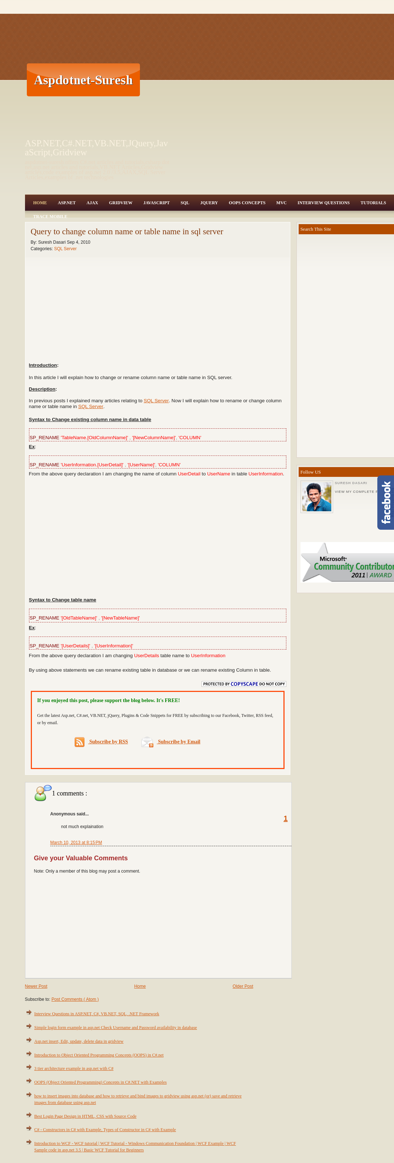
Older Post (243, 986)
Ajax (92, 202)
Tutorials (373, 202)
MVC (281, 202)
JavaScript (156, 202)
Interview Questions (324, 202)
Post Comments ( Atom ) (75, 999)
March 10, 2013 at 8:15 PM (76, 842)
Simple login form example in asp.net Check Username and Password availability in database (115, 1027)
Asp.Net (67, 202)
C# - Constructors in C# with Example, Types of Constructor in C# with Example (105, 1129)
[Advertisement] (260, 79)
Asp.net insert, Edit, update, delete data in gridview (79, 1041)
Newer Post (36, 986)
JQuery (209, 202)
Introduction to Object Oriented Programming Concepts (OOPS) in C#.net (99, 1055)
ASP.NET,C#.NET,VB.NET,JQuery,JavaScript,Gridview (96, 147)
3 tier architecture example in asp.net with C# (74, 1068)
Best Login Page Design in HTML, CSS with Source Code (85, 1116)
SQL (185, 202)
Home (40, 202)
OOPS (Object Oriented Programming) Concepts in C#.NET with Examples (100, 1082)
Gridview (121, 202)
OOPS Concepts (247, 202)
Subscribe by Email (170, 741)
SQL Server (65, 248)
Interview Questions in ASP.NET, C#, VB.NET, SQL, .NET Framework (96, 1013)
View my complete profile (364, 492)
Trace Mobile (50, 216)
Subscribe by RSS (101, 742)
